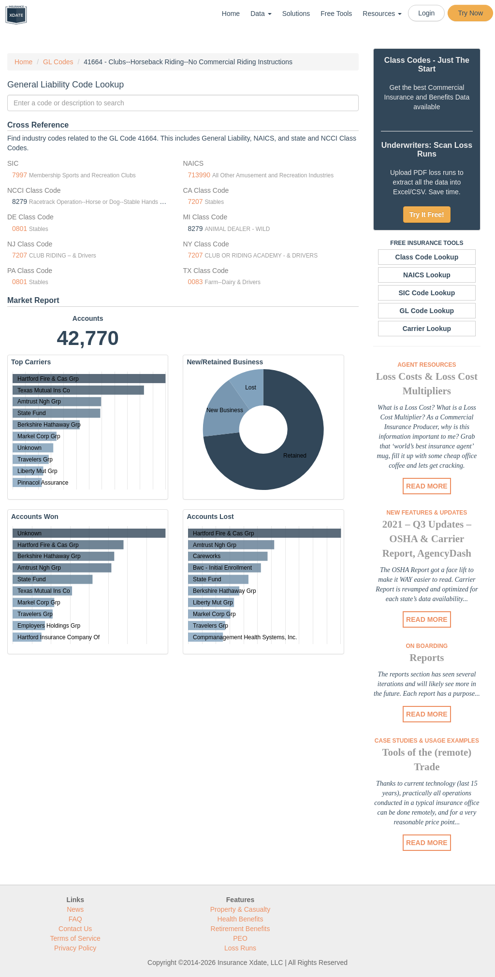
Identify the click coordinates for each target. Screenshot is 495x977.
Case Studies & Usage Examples (427, 740)
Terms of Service (75, 938)
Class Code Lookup (427, 257)
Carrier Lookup (427, 328)
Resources (382, 13)
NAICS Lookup (427, 275)
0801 (19, 228)
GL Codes (58, 62)
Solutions (296, 13)
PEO (240, 938)
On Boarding (427, 646)
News (75, 909)
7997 (19, 175)
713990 (199, 175)
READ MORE (427, 486)
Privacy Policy (75, 948)
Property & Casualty (240, 909)
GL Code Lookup (427, 311)
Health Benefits (240, 919)
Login (426, 13)
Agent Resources (426, 364)
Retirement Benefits (240, 929)
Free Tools (336, 13)
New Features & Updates (426, 512)
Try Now (470, 13)
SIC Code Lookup (427, 293)
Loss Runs (240, 948)
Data (260, 13)
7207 (195, 201)
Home (231, 13)
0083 (195, 282)
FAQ (75, 919)
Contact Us (75, 929)
